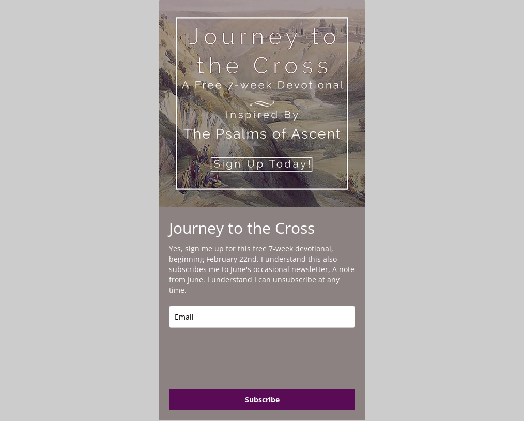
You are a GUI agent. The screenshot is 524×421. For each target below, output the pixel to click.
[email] (262, 317)
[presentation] (247, 358)
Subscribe (262, 399)
